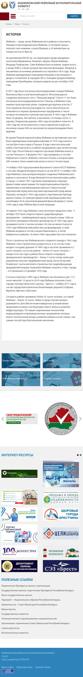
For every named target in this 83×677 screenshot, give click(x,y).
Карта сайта (7, 667)
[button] (13, 16)
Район (17, 24)
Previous (3, 419)
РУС (19, 9)
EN (23, 9)
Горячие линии (43, 667)
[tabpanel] (41, 517)
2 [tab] (80, 455)
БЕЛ (27, 9)
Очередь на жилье (52, 379)
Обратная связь (24, 667)
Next (79, 419)
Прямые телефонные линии (15, 361)
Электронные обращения (14, 379)
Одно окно (48, 361)
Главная (9, 24)
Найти (74, 16)
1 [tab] (77, 455)
